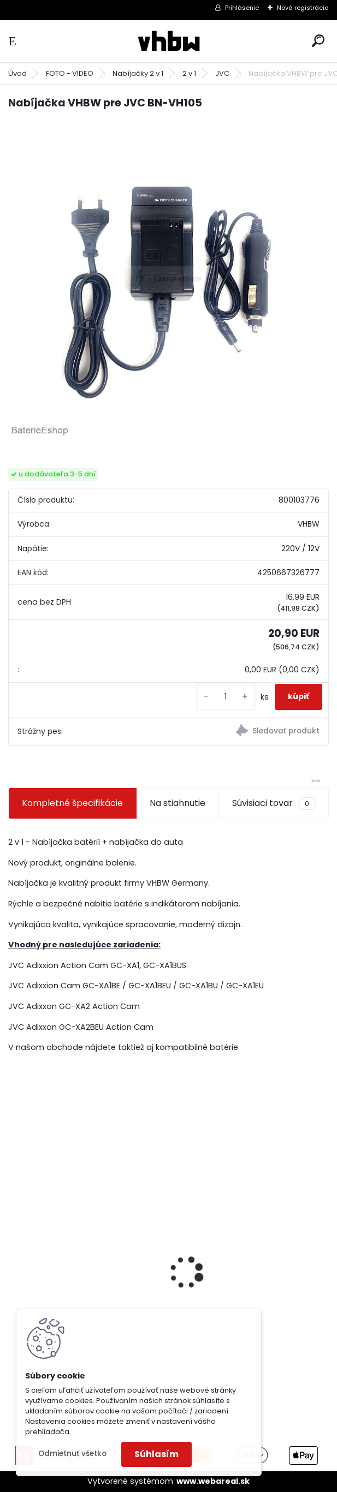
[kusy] (225, 696)
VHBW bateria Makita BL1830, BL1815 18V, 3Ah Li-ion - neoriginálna (241, 1280)
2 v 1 (189, 73)
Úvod (17, 73)
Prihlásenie (242, 7)
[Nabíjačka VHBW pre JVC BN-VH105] (168, 279)
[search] (318, 40)
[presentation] (14, 1253)
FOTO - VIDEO (69, 73)
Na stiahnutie (177, 803)
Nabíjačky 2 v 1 (138, 73)
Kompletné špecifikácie (72, 803)
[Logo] (169, 41)
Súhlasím (156, 1454)
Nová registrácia (303, 7)
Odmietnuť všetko (72, 1453)
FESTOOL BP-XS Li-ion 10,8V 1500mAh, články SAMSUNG (74, 1285)
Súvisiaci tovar (274, 803)
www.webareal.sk (213, 1481)
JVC (222, 73)
